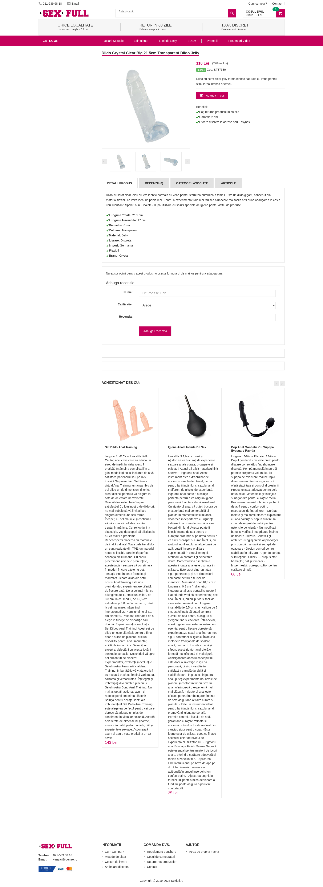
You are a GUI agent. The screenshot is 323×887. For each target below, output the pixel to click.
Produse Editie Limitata (63, 226)
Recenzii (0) (154, 183)
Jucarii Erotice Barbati (63, 125)
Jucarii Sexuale (114, 40)
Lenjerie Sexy (55, 150)
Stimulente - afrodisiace (64, 118)
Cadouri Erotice (57, 181)
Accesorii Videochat (61, 207)
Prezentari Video (58, 219)
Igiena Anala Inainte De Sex (187, 447)
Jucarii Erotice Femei (61, 169)
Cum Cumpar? (114, 851)
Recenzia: (126, 316)
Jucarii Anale (55, 162)
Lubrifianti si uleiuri (61, 137)
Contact (277, 3)
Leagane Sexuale (58, 200)
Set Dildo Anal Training (121, 447)
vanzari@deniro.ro (65, 859)
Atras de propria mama (204, 851)
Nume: (128, 292)
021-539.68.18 (50, 3)
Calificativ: (125, 304)
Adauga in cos (215, 95)
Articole (228, 183)
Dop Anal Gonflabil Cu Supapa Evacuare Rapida (252, 448)
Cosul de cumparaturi (161, 856)
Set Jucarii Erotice (60, 188)
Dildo (48, 49)
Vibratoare (53, 131)
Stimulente (141, 40)
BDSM (48, 156)
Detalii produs (119, 183)
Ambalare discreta (117, 866)
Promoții (212, 40)
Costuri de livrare (116, 861)
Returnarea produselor (162, 861)
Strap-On (51, 175)
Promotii (51, 213)
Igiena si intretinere (61, 144)
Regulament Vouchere (161, 851)
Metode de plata (115, 856)
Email (73, 3)
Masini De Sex (55, 194)
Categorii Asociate (192, 183)
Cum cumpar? (257, 3)
